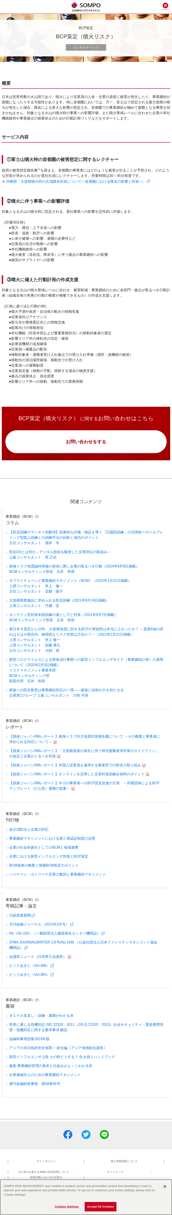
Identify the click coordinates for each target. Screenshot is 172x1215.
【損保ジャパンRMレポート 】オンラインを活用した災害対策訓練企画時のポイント (77, 774)
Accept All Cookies (100, 1208)
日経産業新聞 (20, 915)
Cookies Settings (67, 1208)
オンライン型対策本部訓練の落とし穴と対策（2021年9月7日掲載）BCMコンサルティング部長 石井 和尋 (63, 617)
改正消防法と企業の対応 (29, 829)
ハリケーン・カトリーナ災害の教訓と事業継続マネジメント (57, 874)
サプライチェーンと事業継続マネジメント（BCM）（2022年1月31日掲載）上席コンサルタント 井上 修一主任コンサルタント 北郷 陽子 (70, 586)
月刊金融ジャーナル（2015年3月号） (39, 924)
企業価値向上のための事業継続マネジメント (45, 1075)
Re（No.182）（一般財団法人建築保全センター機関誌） (55, 933)
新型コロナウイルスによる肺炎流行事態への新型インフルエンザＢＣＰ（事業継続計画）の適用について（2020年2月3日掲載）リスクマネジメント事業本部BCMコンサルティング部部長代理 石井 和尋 (86, 670)
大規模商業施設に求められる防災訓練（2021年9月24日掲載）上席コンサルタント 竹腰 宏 (59, 603)
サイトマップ (115, 1172)
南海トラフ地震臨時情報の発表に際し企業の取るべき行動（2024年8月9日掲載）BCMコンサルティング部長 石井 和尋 (74, 569)
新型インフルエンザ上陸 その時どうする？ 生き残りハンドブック (62, 1057)
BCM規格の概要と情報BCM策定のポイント (44, 865)
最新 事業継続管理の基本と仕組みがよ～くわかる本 (50, 1066)
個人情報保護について (124, 1161)
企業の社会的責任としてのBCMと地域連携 (43, 847)
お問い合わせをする (86, 441)
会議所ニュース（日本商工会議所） (38, 957)
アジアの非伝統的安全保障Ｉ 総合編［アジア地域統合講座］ (58, 1048)
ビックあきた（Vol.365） (29, 974)
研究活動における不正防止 (46, 1177)
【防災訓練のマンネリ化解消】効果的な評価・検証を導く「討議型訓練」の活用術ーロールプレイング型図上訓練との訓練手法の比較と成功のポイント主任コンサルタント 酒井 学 (86, 537)
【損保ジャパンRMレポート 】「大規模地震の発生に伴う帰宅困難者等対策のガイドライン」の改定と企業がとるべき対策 (84, 753)
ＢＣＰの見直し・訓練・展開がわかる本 (41, 1015)
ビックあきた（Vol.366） (29, 965)
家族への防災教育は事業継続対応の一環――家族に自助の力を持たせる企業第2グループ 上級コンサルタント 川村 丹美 (66, 692)
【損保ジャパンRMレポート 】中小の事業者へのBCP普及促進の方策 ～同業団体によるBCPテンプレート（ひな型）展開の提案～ (84, 785)
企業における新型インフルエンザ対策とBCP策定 (48, 856)
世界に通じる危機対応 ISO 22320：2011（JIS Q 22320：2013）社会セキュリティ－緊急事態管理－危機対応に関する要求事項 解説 (86, 1027)
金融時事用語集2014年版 (29, 1039)
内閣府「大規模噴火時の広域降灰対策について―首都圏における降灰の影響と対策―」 (76, 181)
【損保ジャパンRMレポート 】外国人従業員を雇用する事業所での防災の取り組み (75, 765)
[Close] (165, 1188)
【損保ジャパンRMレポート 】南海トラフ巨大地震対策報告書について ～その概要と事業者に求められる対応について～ (84, 739)
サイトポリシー (46, 1161)
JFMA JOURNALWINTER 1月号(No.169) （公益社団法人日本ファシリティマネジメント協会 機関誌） (83, 945)
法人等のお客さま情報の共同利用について (43, 1172)
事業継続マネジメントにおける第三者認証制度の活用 (52, 838)
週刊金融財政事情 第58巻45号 (34, 1084)
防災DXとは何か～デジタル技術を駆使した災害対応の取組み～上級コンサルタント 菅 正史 (60, 554)
